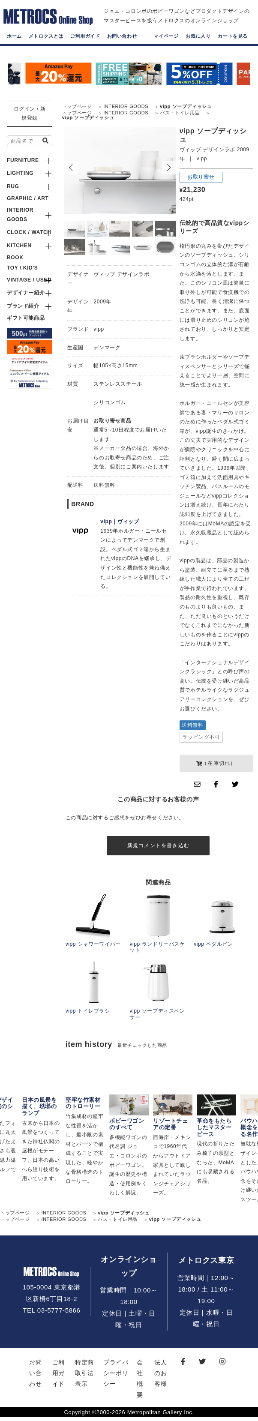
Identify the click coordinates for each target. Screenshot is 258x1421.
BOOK (15, 258)
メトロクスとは (46, 45)
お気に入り (198, 45)
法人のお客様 (160, 1377)
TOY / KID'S (22, 268)
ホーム (14, 45)
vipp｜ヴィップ (119, 522)
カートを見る (233, 45)
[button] (169, 167)
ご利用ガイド (85, 45)
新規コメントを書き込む (158, 847)
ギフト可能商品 (26, 318)
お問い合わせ (122, 45)
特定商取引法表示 (84, 1377)
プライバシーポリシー (115, 1377)
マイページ (165, 45)
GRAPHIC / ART (27, 198)
